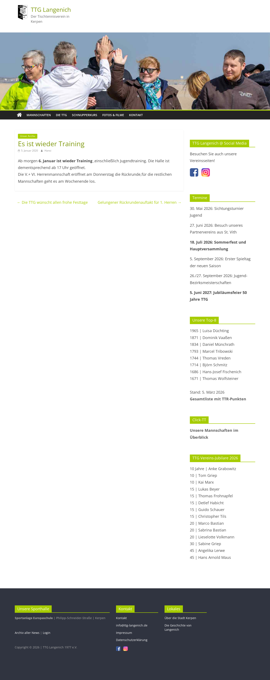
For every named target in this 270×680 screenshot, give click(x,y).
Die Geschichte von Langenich (178, 627)
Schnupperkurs (84, 115)
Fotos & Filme (113, 115)
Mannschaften (39, 115)
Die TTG (61, 115)
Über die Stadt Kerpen (180, 618)
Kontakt (136, 115)
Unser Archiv (27, 136)
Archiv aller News (27, 633)
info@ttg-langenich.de (131, 625)
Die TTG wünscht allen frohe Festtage (52, 202)
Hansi (48, 150)
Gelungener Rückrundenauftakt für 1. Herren (139, 202)
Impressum (124, 633)
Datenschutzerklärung (131, 640)
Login (46, 633)
